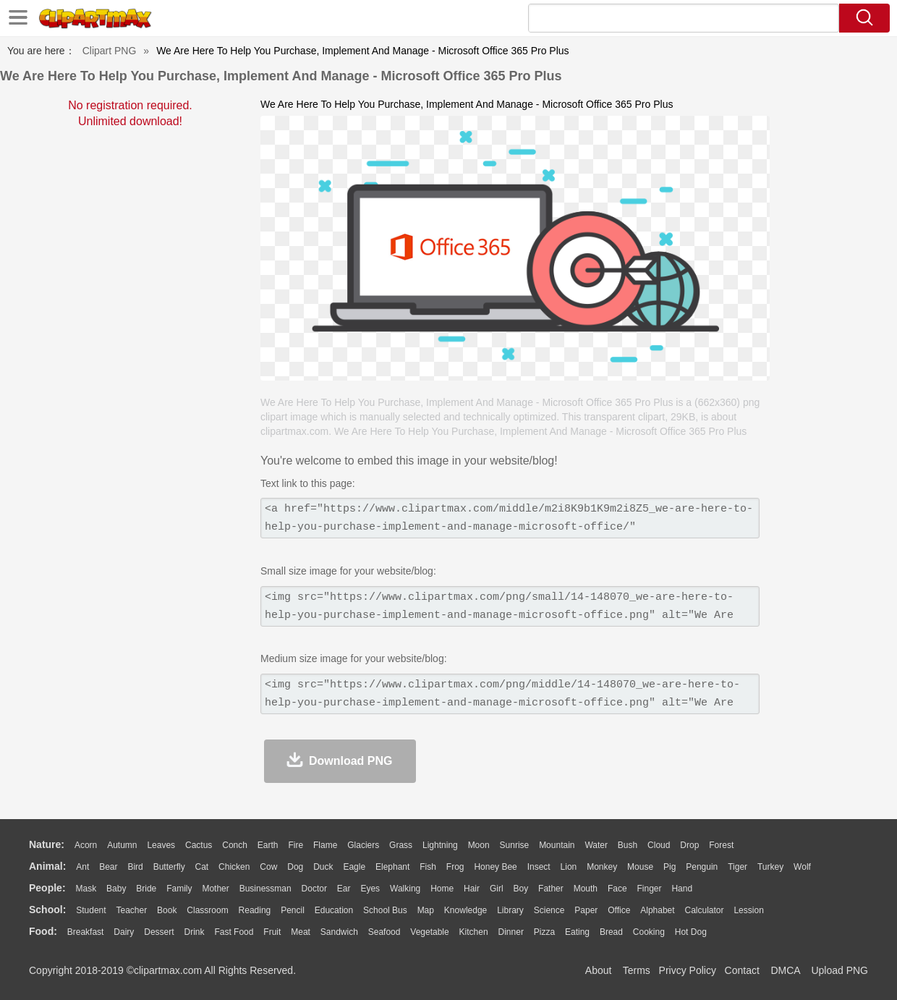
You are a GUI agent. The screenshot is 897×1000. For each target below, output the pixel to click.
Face (617, 889)
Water (596, 845)
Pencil (293, 910)
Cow (268, 867)
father (551, 889)
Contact (742, 970)
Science (549, 910)
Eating (577, 932)
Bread (611, 932)
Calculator (704, 910)
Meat (300, 932)
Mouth (586, 889)
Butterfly (169, 867)
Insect (538, 867)
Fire (295, 845)
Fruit (272, 932)
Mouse (640, 867)
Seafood (384, 932)
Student (91, 910)
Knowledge (465, 910)
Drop (689, 845)
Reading (255, 910)
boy (521, 889)
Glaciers (363, 845)
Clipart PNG (109, 50)
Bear (108, 867)
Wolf (802, 867)
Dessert (159, 932)
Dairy (124, 932)
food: (43, 931)
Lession (748, 910)
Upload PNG (839, 970)
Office (619, 910)
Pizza (544, 932)
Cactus (198, 845)
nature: (46, 844)
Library (510, 910)
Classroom (207, 910)
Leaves (161, 845)
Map (425, 910)
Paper (586, 910)
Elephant (392, 867)
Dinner (511, 932)
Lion (569, 867)
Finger (649, 889)
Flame (325, 845)
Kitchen (473, 932)
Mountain (556, 845)
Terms (636, 970)
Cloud (658, 845)
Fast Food (233, 932)
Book (167, 910)
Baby (116, 889)
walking (405, 889)
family (179, 889)
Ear (344, 889)
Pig (669, 867)
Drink (194, 932)
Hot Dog (691, 932)
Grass (400, 845)
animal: (47, 866)
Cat (202, 867)
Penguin (702, 867)
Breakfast (85, 932)
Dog (295, 867)
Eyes (370, 889)
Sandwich (339, 932)
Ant (82, 867)
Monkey (602, 867)
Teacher (132, 910)
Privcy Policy (687, 970)
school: (47, 909)
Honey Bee (495, 867)
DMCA (784, 970)
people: (47, 888)
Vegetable (429, 932)
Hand (681, 889)
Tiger (737, 867)
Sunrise (515, 845)
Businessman (265, 889)
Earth (268, 845)
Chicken (234, 867)
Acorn (86, 845)
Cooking (649, 932)
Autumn (122, 845)
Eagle (354, 867)
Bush (627, 845)
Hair (472, 889)
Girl (496, 889)
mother (215, 889)
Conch (234, 845)
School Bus (385, 910)
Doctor (314, 889)
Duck (323, 867)
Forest (721, 845)
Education (334, 910)
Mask (85, 889)
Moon (479, 845)
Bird (135, 867)
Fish (428, 867)
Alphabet (657, 910)
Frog (455, 867)
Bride (146, 889)
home (442, 889)
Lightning (440, 845)
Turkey (770, 867)
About (598, 970)
